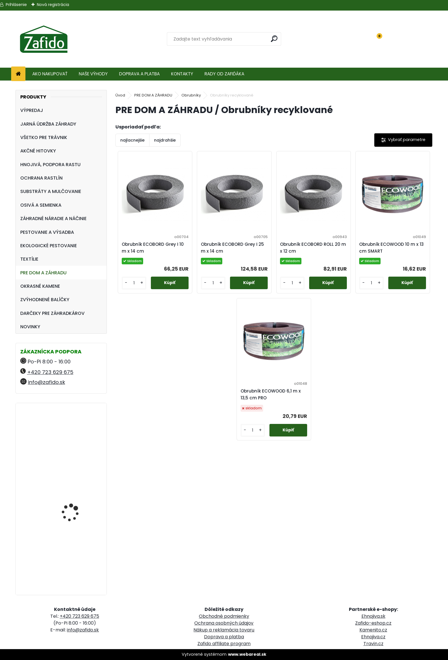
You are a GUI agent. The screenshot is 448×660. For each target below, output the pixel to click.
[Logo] (43, 39)
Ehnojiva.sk (373, 616)
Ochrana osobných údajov (223, 623)
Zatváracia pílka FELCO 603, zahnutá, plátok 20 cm (77, 491)
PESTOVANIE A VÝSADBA (47, 232)
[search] (274, 38)
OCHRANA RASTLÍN (41, 178)
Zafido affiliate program (224, 643)
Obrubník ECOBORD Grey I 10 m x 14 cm (153, 247)
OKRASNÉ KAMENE (40, 286)
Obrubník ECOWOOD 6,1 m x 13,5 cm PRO (271, 394)
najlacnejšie (132, 140)
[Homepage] (18, 74)
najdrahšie (165, 140)
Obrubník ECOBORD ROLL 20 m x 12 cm (313, 247)
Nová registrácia (53, 4)
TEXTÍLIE (29, 259)
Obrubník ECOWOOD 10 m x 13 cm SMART (391, 247)
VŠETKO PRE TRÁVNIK (43, 137)
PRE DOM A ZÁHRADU (43, 272)
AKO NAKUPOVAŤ (49, 74)
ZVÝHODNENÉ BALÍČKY (44, 299)
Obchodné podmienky (224, 616)
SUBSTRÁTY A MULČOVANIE (50, 191)
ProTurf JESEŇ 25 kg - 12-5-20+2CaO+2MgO (75, 543)
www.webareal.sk (247, 654)
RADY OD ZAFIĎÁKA (224, 74)
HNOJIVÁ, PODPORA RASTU (50, 164)
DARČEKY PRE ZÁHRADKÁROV (52, 313)
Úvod (120, 95)
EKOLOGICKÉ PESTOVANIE (48, 245)
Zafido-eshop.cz (373, 623)
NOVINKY (30, 326)
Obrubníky (191, 95)
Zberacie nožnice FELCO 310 (76, 432)
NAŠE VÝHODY (93, 74)
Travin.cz (373, 643)
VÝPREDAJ (31, 110)
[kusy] (134, 283)
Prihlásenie (16, 4)
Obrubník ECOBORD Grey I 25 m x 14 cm (232, 247)
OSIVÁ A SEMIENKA (40, 205)
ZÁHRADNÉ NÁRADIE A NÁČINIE (53, 218)
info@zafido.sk (46, 382)
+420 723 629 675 (50, 372)
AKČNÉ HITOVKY (38, 151)
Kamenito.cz (373, 630)
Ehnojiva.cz (373, 636)
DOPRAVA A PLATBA (139, 74)
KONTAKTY (182, 74)
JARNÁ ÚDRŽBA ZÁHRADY (48, 124)
